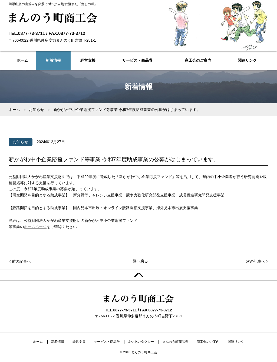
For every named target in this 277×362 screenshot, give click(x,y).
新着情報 (53, 60)
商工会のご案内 (198, 60)
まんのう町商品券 (175, 342)
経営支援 (87, 60)
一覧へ (138, 261)
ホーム (22, 60)
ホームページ (35, 227)
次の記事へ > (257, 261)
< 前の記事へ (20, 261)
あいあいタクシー (141, 342)
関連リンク (247, 60)
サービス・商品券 (137, 60)
